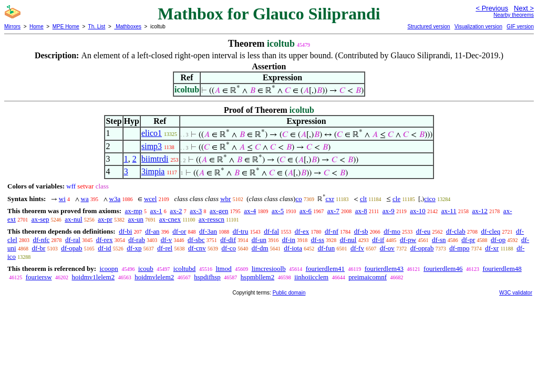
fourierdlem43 (384, 268)
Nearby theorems (513, 15)
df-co (229, 248)
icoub (145, 268)
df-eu (423, 231)
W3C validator (515, 293)
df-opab (71, 248)
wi (62, 199)
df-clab (455, 231)
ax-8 (361, 211)
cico (430, 199)
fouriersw (39, 277)
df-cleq (490, 231)
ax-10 (418, 211)
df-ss (317, 240)
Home (36, 26)
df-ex (302, 231)
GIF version (520, 26)
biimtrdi (155, 158)
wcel (150, 199)
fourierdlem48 (501, 268)
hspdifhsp (207, 277)
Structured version (428, 26)
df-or (179, 231)
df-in (288, 240)
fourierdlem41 (325, 268)
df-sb (361, 231)
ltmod (223, 268)
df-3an (208, 231)
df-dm (260, 248)
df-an (152, 231)
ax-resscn (211, 219)
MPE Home (66, 26)
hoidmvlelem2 (154, 277)
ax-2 (176, 211)
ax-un (135, 219)
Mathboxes (127, 26)
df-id (104, 248)
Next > (524, 8)
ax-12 (480, 211)
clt (363, 199)
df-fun (326, 248)
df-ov (387, 248)
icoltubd (184, 268)
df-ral (72, 240)
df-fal (271, 231)
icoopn (108, 268)
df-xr (492, 248)
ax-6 (305, 211)
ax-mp (133, 211)
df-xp (134, 248)
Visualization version (478, 26)
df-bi (125, 231)
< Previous (491, 8)
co (298, 199)
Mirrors (12, 26)
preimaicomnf (367, 277)
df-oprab (422, 248)
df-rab (136, 240)
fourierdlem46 (442, 268)
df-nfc (41, 240)
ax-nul (73, 219)
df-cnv (197, 248)
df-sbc (196, 240)
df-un (259, 240)
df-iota (293, 248)
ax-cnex (170, 219)
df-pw (408, 240)
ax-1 (156, 211)
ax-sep (40, 219)
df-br (38, 248)
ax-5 (278, 211)
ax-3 (196, 211)
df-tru (241, 231)
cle (396, 199)
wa (85, 199)
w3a (115, 199)
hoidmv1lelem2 (93, 277)
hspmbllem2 (257, 277)
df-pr (468, 240)
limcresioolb (269, 268)
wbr (225, 199)
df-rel (164, 248)
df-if (378, 240)
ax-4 (250, 211)
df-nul (348, 240)
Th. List (97, 26)
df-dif (228, 240)
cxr (329, 199)
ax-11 (449, 211)
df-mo (392, 231)
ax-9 (388, 211)
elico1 (151, 133)
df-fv (357, 248)
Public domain (289, 293)
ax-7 (333, 211)
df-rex (104, 240)
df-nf (331, 231)
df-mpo (459, 248)
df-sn (439, 240)
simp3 (151, 146)
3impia (152, 171)
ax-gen (219, 211)
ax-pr (105, 219)
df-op (498, 240)
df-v (166, 240)
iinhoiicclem (311, 277)
